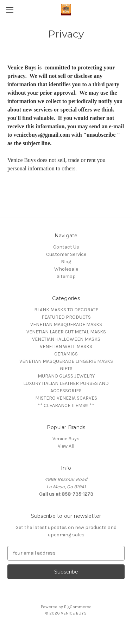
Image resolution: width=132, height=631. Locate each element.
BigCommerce (78, 606)
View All (66, 446)
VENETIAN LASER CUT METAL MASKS (66, 332)
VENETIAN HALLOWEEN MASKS (66, 339)
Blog (66, 262)
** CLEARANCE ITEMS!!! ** (66, 405)
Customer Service (66, 254)
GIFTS (66, 369)
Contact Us (66, 247)
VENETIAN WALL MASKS (66, 347)
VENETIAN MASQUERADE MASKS (66, 324)
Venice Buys (66, 439)
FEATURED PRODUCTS (66, 317)
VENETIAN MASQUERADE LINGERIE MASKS (66, 361)
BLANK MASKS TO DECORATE (66, 310)
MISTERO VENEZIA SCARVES (66, 398)
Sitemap (66, 276)
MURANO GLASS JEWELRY (66, 376)
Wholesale (66, 269)
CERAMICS (66, 354)
